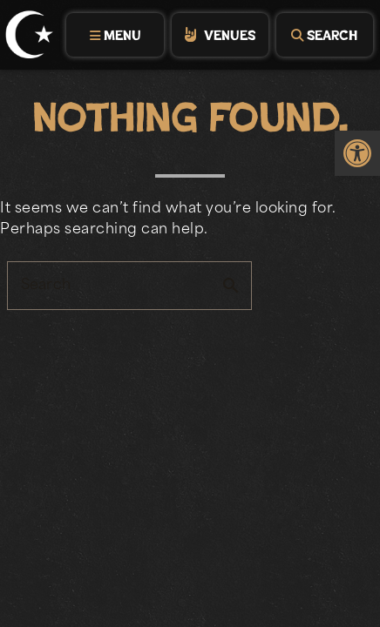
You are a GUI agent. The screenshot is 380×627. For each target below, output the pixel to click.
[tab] (113, 35)
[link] (357, 153)
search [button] (231, 285)
